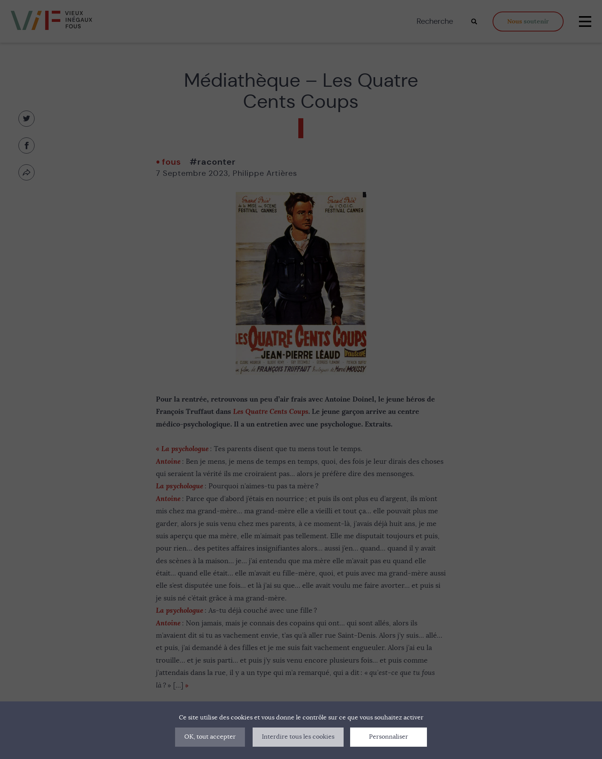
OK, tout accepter (210, 737)
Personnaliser (388, 737)
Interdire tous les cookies (298, 737)
